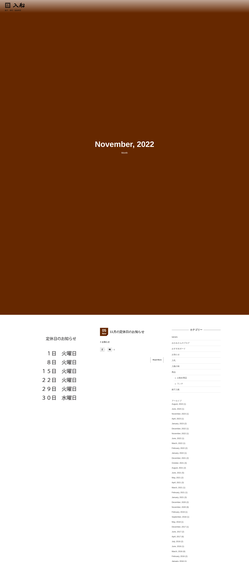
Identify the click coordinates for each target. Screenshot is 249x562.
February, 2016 (178, 556)
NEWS (175, 337)
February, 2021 (178, 492)
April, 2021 (176, 482)
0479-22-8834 (237, 6)
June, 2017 (176, 532)
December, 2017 (179, 527)
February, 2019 (178, 512)
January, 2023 (178, 423)
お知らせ (106, 342)
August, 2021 (177, 468)
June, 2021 (176, 473)
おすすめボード (179, 349)
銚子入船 (176, 389)
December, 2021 (179, 458)
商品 (174, 372)
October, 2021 (178, 463)
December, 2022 (179, 428)
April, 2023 (176, 419)
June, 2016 (176, 546)
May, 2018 (176, 522)
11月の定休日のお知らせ (127, 332)
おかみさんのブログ (181, 343)
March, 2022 (177, 443)
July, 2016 (176, 541)
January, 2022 (178, 453)
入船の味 (176, 366)
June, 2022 (176, 438)
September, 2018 (179, 517)
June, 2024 (176, 409)
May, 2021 (176, 478)
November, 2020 (179, 507)
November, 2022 (179, 433)
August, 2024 (177, 404)
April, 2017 (176, 536)
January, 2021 (178, 497)
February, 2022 (178, 448)
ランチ (180, 384)
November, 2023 (179, 414)
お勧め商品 (182, 378)
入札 (174, 360)
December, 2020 (179, 502)
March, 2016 (177, 551)
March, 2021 (177, 487)
